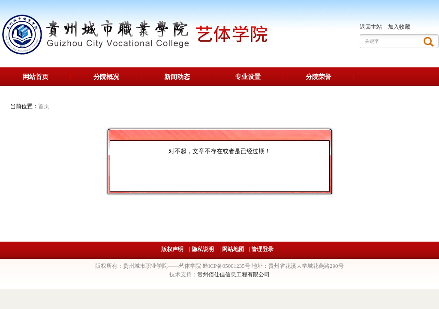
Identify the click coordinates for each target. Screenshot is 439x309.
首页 (43, 106)
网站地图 (233, 249)
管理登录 (262, 249)
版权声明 (173, 249)
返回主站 (371, 27)
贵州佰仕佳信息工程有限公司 (233, 274)
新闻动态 (177, 76)
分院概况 (106, 76)
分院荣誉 (318, 76)
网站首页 (35, 76)
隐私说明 (203, 249)
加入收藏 (399, 27)
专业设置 (248, 76)
